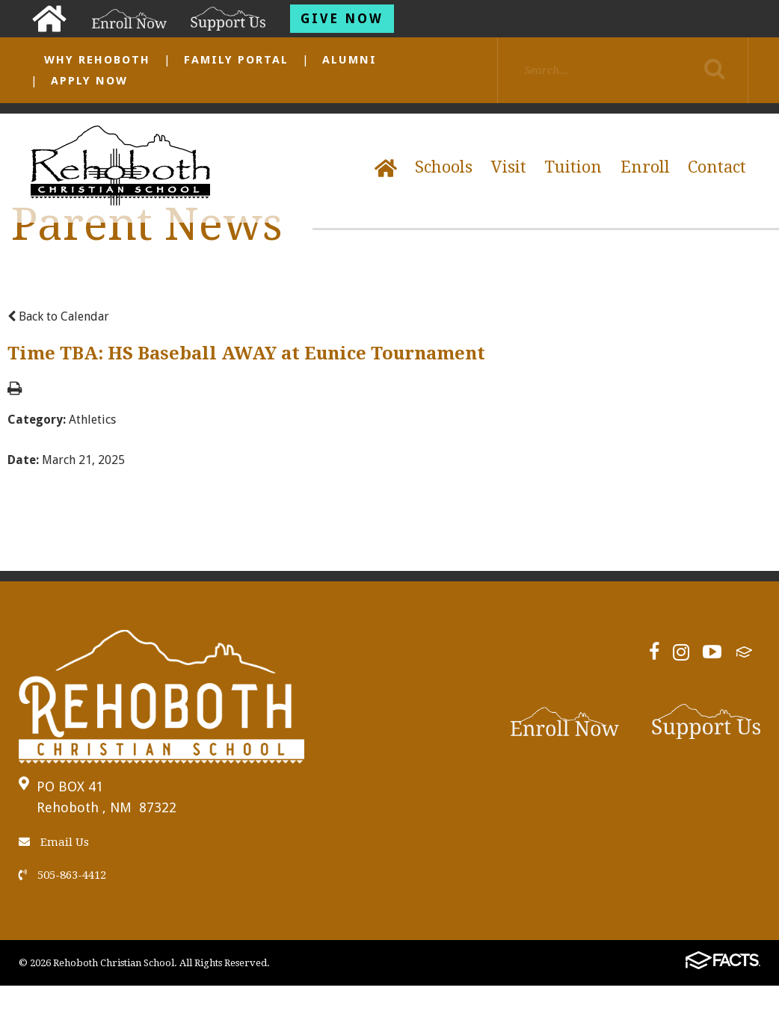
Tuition (573, 167)
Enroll (645, 167)
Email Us (54, 842)
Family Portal (236, 60)
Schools (443, 167)
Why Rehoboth (97, 60)
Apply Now (89, 80)
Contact (717, 167)
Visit (508, 167)
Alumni (349, 60)
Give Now (342, 18)
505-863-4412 (62, 875)
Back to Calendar (58, 316)
